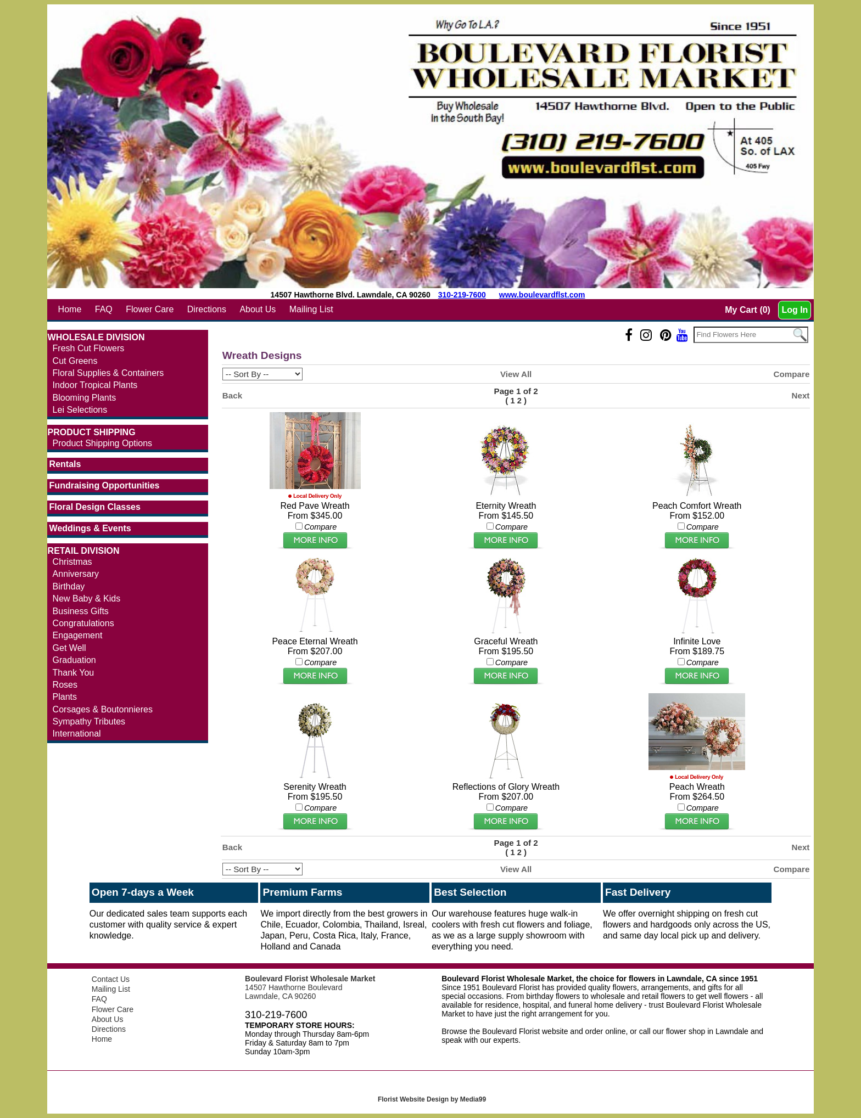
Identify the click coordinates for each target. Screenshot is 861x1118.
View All (516, 374)
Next (800, 395)
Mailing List (311, 309)
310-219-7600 (462, 294)
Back (232, 395)
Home (70, 309)
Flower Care (150, 309)
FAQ (104, 309)
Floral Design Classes (95, 507)
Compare (792, 374)
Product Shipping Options (102, 443)
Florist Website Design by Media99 (432, 1099)
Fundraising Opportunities (104, 485)
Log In (794, 309)
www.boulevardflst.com (542, 294)
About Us (257, 309)
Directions (206, 309)
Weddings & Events (90, 528)
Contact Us (111, 979)
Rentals (65, 464)
